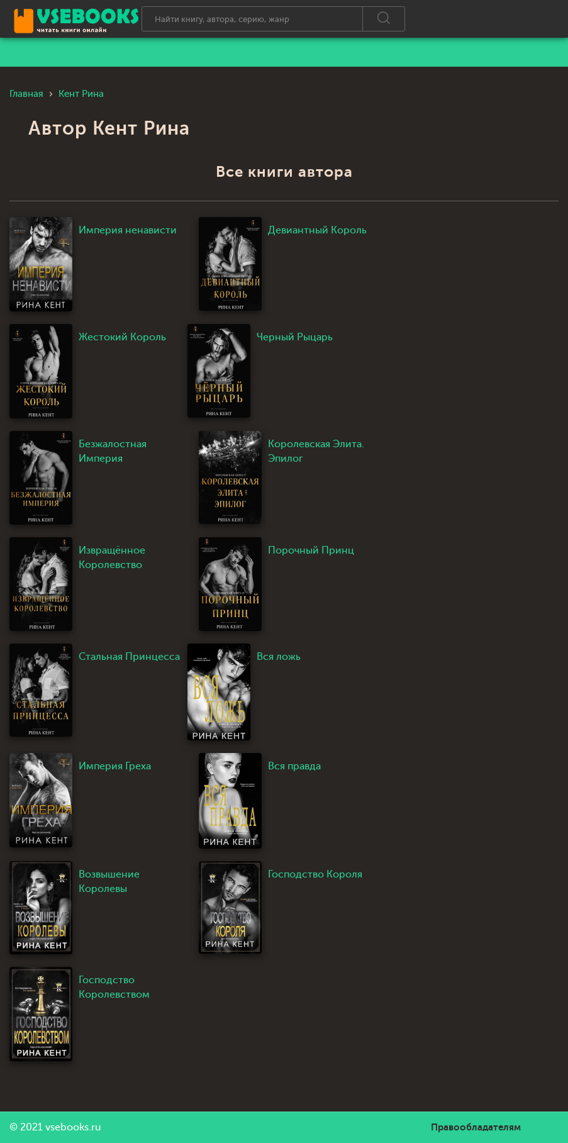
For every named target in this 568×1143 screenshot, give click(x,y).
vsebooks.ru (73, 1127)
